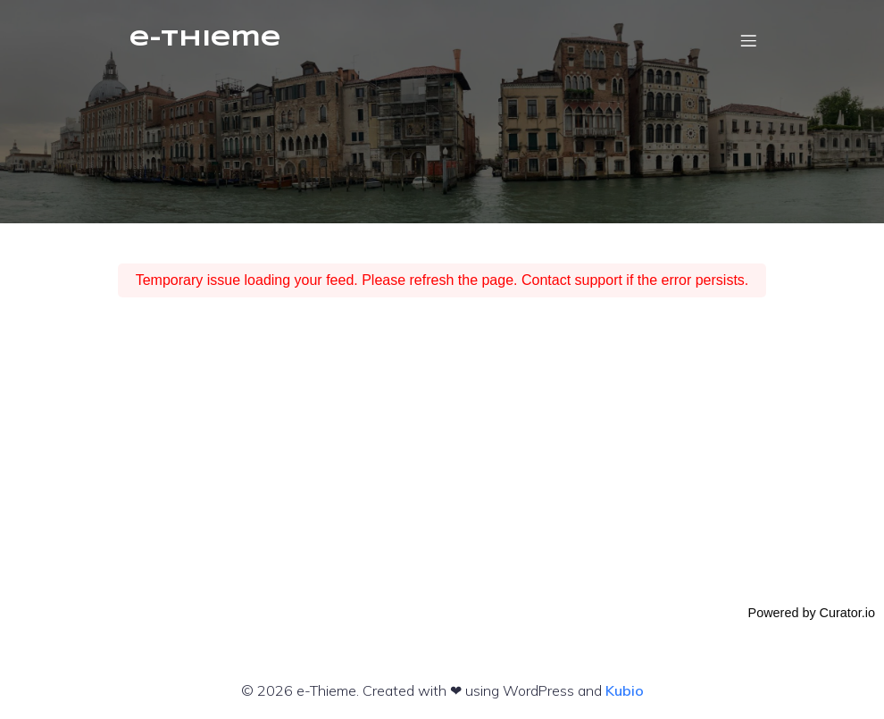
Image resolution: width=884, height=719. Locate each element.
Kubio (624, 690)
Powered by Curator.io (811, 613)
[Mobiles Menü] (748, 40)
